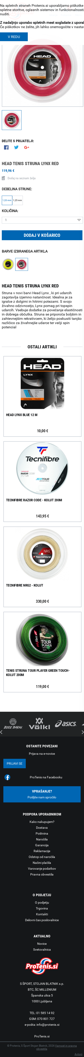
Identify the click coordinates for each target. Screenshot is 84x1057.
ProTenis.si (42, 1036)
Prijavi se (14, 763)
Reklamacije (42, 851)
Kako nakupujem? (42, 822)
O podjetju (42, 902)
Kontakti (42, 914)
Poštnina (42, 833)
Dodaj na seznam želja (19, 178)
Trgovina (42, 908)
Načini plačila (42, 862)
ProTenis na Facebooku (46, 777)
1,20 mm (6, 200)
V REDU (14, 37)
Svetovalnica (42, 949)
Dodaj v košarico (42, 235)
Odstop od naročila (42, 857)
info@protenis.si (48, 1024)
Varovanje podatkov (42, 868)
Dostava (42, 827)
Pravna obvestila (42, 874)
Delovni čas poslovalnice (42, 920)
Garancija (42, 845)
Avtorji (78, 1054)
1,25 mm (17, 200)
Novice (42, 943)
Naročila (42, 839)
